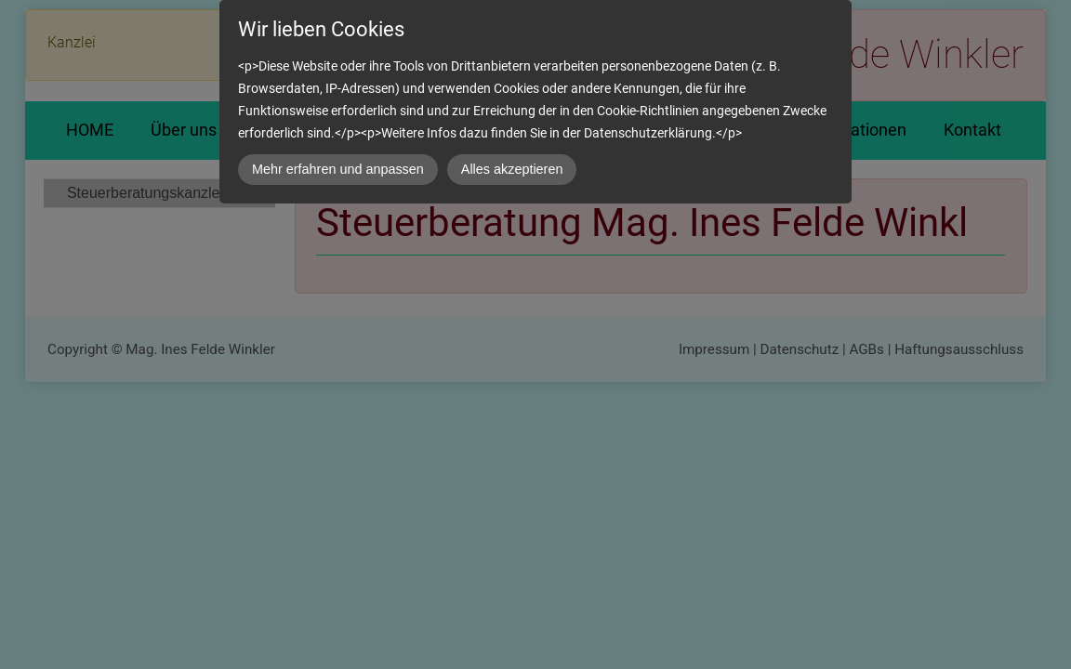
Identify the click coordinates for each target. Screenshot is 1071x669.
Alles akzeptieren (512, 169)
